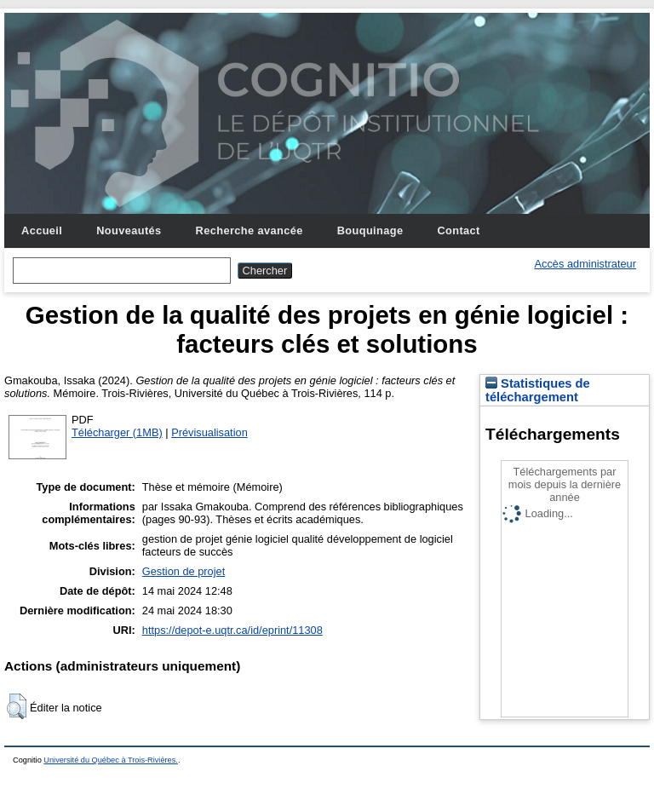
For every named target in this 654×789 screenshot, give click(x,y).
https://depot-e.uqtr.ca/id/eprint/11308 (232, 630)
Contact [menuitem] (458, 230)
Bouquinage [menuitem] (370, 230)
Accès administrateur (585, 263)
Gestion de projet (183, 571)
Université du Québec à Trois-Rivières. (110, 760)
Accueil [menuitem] (41, 230)
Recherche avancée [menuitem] (249, 230)
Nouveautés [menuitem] (128, 230)
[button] (16, 706)
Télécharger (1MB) (117, 432)
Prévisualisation (209, 432)
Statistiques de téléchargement (537, 390)
